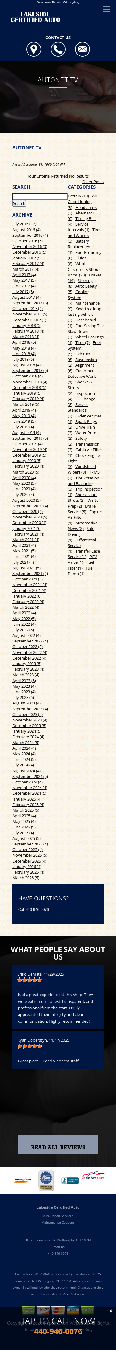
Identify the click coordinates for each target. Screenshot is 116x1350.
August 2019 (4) (26, 432)
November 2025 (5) (29, 855)
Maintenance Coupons (58, 1222)
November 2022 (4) (29, 652)
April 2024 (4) (24, 748)
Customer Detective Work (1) (82, 376)
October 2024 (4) (27, 782)
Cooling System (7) (78, 297)
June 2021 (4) (24, 556)
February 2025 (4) (28, 804)
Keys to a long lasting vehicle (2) (84, 314)
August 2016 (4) (26, 229)
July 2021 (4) (23, 562)
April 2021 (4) (24, 545)
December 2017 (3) (29, 320)
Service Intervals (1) (78, 226)
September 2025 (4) (30, 844)
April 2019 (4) (24, 410)
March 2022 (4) (25, 607)
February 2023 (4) (28, 669)
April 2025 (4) (24, 815)
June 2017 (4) (24, 286)
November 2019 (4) (29, 449)
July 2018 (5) (23, 359)
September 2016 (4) (30, 235)
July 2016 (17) (24, 224)
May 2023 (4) (24, 686)
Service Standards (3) (78, 410)
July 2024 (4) (23, 765)
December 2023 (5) (29, 725)
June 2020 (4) (24, 489)
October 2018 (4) (27, 376)
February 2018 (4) (28, 331)
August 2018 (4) (26, 365)
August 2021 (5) (26, 568)
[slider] (29, 979)
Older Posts (93, 181)
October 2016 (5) (27, 241)
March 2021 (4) (25, 539)
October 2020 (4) (27, 511)
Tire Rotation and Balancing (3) (83, 483)
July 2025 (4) (23, 833)
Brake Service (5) (82, 508)
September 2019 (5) (30, 438)
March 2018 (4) (25, 336)
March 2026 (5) (25, 877)
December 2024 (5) (29, 793)
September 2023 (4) (30, 709)
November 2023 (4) (29, 720)
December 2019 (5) (29, 455)
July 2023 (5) (23, 697)
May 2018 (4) (24, 348)
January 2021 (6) (26, 528)
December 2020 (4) (29, 522)
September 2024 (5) (30, 776)
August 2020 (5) (26, 500)
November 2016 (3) (29, 246)
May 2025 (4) (24, 821)
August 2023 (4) (26, 703)
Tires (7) (82, 342)
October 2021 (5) (27, 579)
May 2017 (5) (24, 280)
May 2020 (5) (24, 483)
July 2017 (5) (23, 291)
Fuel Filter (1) (81, 565)
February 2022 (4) (28, 601)
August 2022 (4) (26, 635)
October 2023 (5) (27, 714)
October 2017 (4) (27, 308)
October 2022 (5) (27, 646)
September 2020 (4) (30, 506)
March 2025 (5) (25, 810)
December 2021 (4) (29, 590)
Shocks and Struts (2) (82, 497)
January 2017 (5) (26, 258)
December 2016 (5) (29, 252)
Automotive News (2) (82, 525)
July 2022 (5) (23, 630)
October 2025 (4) (27, 849)
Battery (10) (78, 196)
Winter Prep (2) (84, 503)
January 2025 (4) (26, 799)
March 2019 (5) (25, 404)
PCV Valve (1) (82, 559)
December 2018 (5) (29, 387)
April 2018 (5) (24, 342)
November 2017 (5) (29, 314)
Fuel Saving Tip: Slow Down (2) (86, 331)
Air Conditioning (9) (82, 201)
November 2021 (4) (29, 584)
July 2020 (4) (23, 494)
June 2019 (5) (24, 421)
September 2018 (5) (30, 370)
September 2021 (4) (30, 573)
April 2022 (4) (24, 612)
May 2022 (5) (24, 618)
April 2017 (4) (24, 274)
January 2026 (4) (26, 866)
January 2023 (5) (26, 663)
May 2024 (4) (24, 754)
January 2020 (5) (26, 460)
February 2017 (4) (28, 263)
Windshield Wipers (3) (82, 469)
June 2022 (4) (24, 624)
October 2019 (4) (27, 444)
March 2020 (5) (25, 472)
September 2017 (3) (30, 303)
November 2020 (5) (29, 517)
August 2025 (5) (26, 838)
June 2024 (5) (24, 759)
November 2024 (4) (29, 787)
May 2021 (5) (24, 551)
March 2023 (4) (25, 674)
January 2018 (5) (26, 325)
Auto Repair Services (58, 1216)
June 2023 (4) (24, 692)
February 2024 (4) (28, 736)
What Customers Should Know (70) (85, 269)
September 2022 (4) (30, 641)
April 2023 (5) (24, 680)
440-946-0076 (37, 909)
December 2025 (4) (29, 861)
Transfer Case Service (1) (84, 553)
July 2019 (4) (23, 427)
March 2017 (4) (25, 269)
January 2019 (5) (26, 393)
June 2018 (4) (24, 353)
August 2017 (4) (26, 297)
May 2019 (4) (24, 415)
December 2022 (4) (29, 658)
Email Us (58, 1247)
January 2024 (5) (26, 731)
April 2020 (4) (24, 477)
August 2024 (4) (26, 771)
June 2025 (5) (24, 827)
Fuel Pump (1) (80, 570)
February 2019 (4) (28, 398)
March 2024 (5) (25, 742)
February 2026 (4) (28, 872)
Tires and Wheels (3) (84, 235)
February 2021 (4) (28, 534)
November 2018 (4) (29, 382)
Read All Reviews (58, 1147)
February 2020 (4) (28, 466)
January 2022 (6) (26, 596)
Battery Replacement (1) (80, 246)
